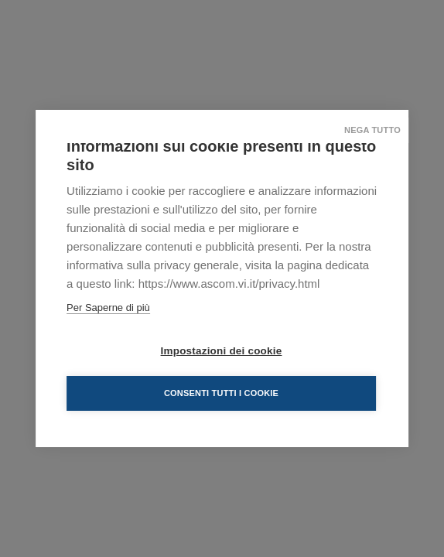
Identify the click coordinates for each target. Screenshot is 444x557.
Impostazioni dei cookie (221, 351)
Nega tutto (372, 130)
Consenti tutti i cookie (221, 393)
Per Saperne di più (108, 307)
